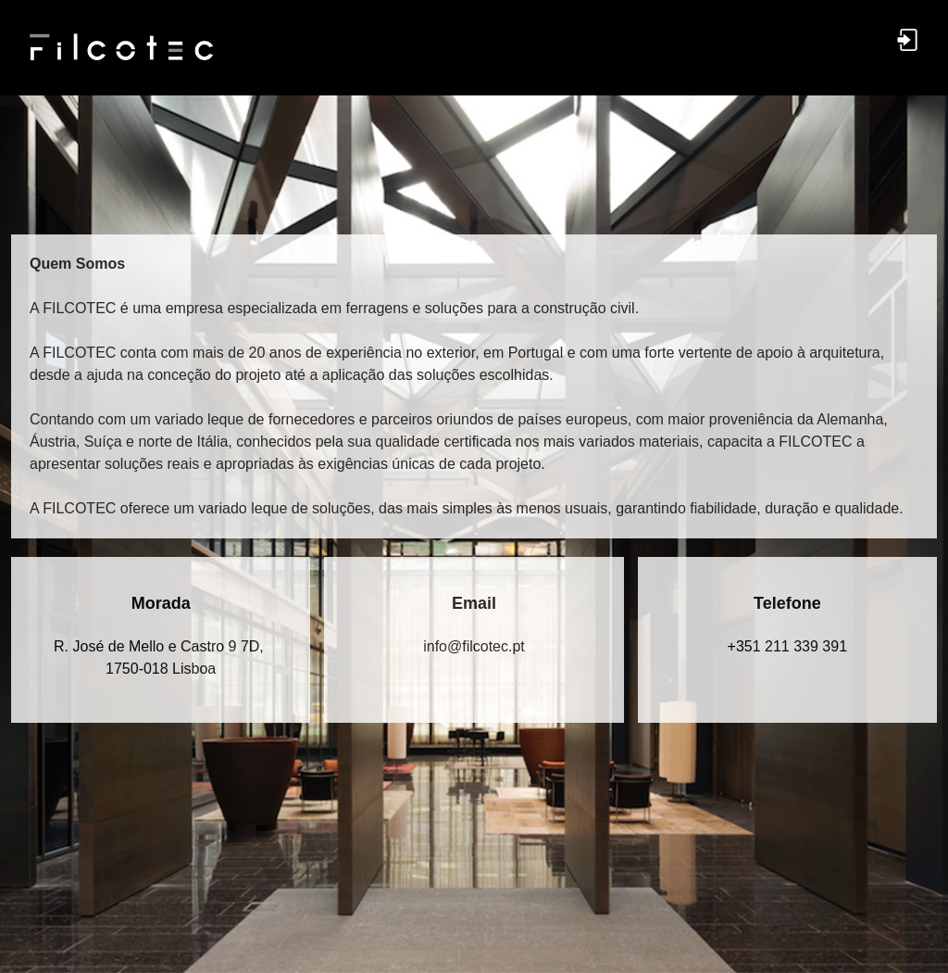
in (474, 646)
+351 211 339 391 (787, 646)
